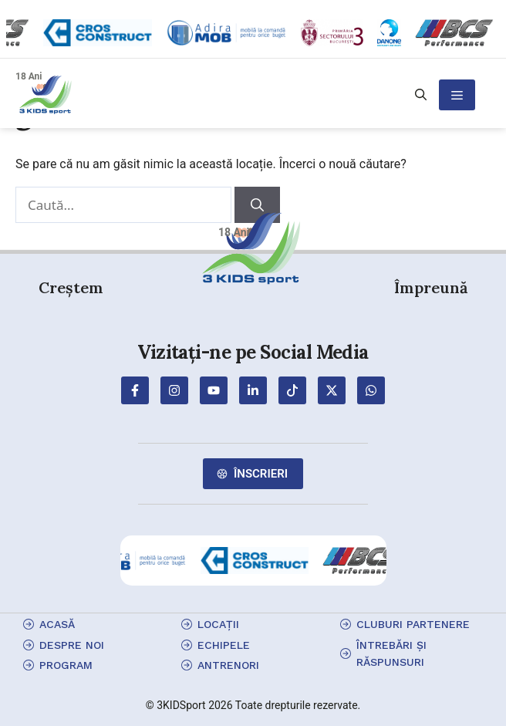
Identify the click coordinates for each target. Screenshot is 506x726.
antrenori (228, 665)
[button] (421, 94)
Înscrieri (261, 474)
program (66, 665)
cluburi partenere (413, 624)
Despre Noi (71, 645)
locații (218, 624)
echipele (223, 645)
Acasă (57, 624)
